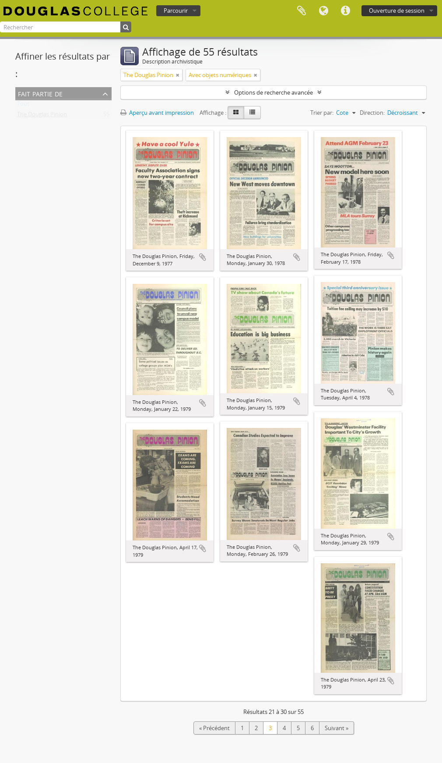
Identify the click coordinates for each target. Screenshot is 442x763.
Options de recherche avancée (273, 92)
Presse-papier (301, 11)
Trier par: (321, 113)
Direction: (372, 113)
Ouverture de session (396, 10)
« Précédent (214, 728)
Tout (23, 106)
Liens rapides (345, 11)
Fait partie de (40, 93)
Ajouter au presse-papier (202, 257)
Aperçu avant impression (157, 113)
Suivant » (336, 728)
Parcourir (176, 10)
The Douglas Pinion (42, 116)
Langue (323, 11)
